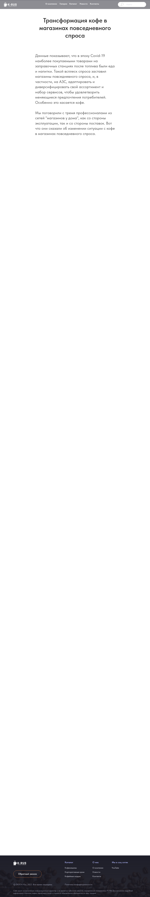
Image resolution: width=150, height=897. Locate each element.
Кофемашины (71, 868)
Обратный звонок (27, 874)
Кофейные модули (73, 876)
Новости (84, 4)
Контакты (94, 4)
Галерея (63, 4)
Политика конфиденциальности (78, 884)
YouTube (115, 868)
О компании (51, 4)
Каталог (73, 4)
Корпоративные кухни (74, 872)
